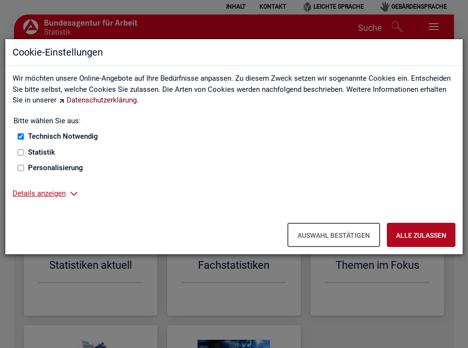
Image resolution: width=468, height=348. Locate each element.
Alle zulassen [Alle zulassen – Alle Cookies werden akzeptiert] (421, 235)
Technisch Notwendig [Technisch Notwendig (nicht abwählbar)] (63, 136)
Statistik (41, 152)
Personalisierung (55, 167)
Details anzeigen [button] (39, 193)
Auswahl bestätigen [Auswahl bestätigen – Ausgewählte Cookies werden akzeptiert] (334, 235)
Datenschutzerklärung (102, 100)
